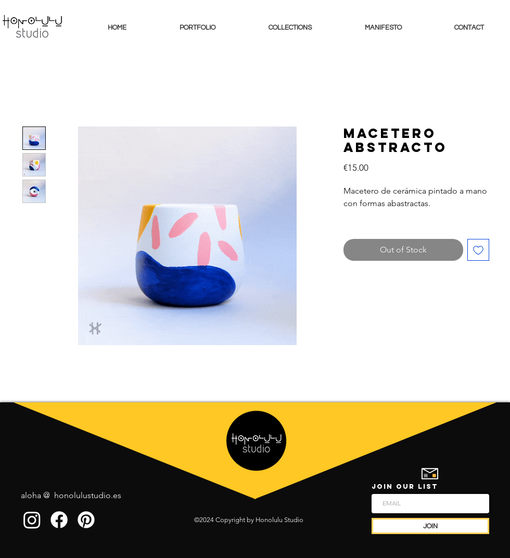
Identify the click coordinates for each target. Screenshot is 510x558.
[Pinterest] (86, 520)
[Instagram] (32, 520)
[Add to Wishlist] (478, 250)
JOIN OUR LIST (405, 486)
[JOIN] (430, 526)
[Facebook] (59, 520)
